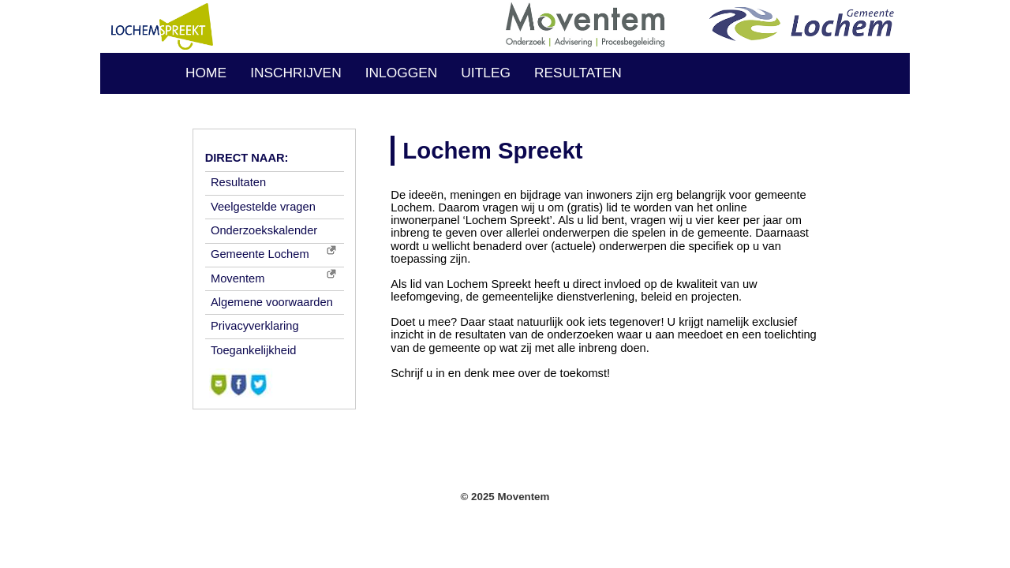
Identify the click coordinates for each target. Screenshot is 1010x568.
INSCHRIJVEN (296, 72)
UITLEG (486, 72)
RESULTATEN (578, 72)
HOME (205, 72)
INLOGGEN (401, 72)
